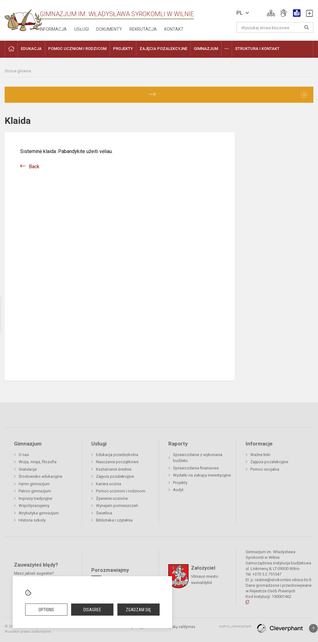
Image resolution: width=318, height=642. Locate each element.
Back (34, 167)
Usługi (81, 29)
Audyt (178, 489)
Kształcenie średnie (113, 469)
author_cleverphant (235, 626)
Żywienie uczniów (112, 498)
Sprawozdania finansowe (196, 468)
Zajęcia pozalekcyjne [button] (163, 48)
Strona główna (18, 71)
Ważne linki (260, 454)
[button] (271, 13)
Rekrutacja (143, 29)
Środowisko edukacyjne (40, 476)
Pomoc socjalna (264, 469)
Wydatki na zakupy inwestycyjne (202, 475)
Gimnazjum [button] (206, 48)
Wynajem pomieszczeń (117, 505)
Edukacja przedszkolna (117, 454)
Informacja (53, 29)
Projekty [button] (123, 48)
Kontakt (174, 29)
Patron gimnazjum (35, 491)
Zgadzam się (138, 609)
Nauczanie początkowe (117, 461)
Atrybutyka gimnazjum (39, 513)
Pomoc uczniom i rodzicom (120, 491)
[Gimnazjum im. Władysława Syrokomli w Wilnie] (23, 18)
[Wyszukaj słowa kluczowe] (275, 27)
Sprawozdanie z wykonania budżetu (197, 457)
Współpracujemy (34, 505)
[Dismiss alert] (304, 95)
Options (46, 609)
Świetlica (104, 513)
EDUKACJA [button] (31, 48)
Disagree (92, 609)
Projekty (180, 482)
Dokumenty (109, 29)
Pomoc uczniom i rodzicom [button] (77, 48)
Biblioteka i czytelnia (114, 520)
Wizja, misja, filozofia (38, 461)
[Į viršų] (313, 628)
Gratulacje (28, 469)
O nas (24, 454)
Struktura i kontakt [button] (257, 48)
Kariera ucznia (108, 484)
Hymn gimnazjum (34, 484)
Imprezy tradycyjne (35, 498)
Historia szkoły (32, 520)
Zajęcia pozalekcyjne (115, 476)
